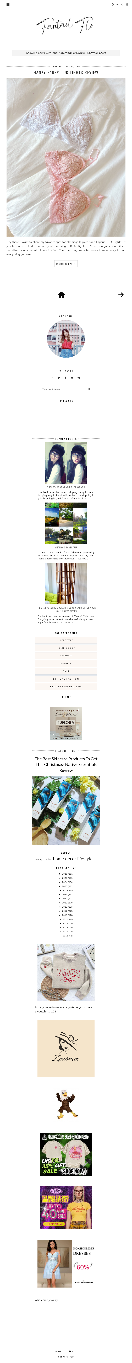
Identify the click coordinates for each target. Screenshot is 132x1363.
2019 (65, 902)
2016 (65, 915)
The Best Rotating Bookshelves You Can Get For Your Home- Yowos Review (66, 609)
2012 (66, 931)
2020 (65, 898)
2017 (65, 911)
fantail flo (62, 1351)
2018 (65, 907)
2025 (65, 878)
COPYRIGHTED (66, 1357)
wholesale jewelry (46, 1300)
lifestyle (66, 640)
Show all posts (96, 52)
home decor (66, 648)
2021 (65, 894)
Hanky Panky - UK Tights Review (66, 72)
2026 (65, 874)
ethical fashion (66, 679)
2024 (65, 882)
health (66, 671)
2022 (66, 890)
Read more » (66, 263)
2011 (66, 935)
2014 (66, 923)
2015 (66, 919)
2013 (66, 927)
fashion (66, 655)
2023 (65, 886)
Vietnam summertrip (66, 547)
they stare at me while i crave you (66, 487)
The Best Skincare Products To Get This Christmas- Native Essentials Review (66, 764)
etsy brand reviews (66, 686)
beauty (66, 663)
